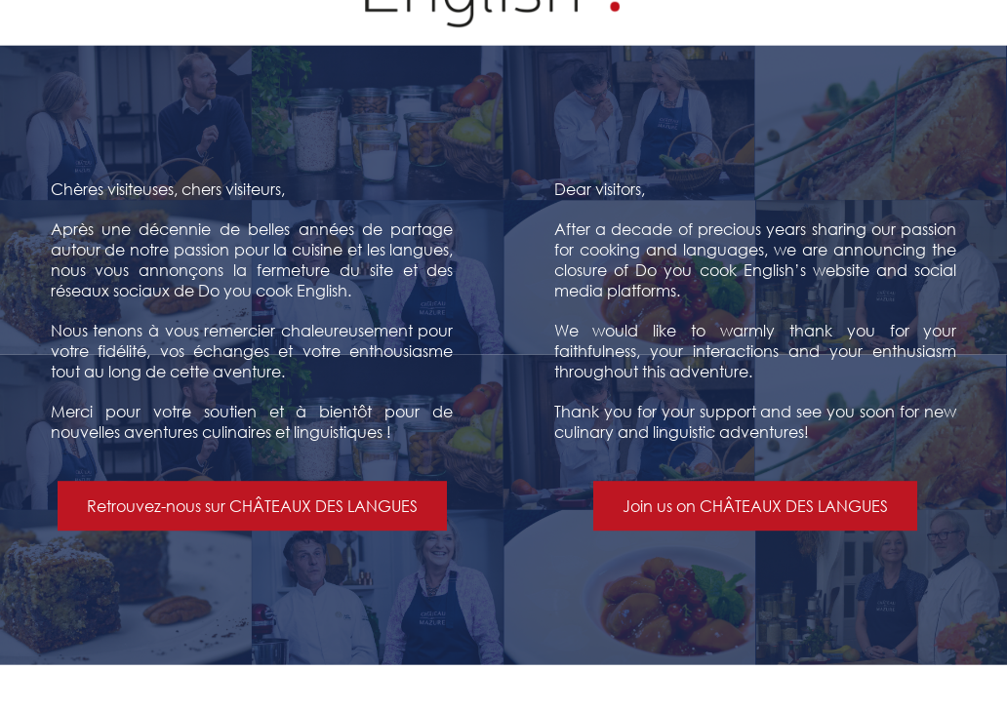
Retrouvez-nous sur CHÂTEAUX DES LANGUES (252, 506)
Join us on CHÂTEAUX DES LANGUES (755, 506)
